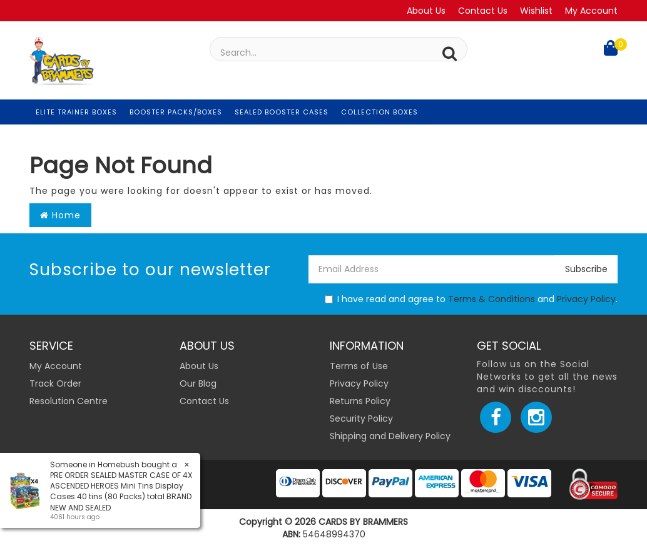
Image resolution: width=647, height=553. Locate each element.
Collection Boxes (379, 112)
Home (60, 215)
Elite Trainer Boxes (76, 112)
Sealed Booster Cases (282, 112)
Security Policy (361, 418)
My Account (591, 10)
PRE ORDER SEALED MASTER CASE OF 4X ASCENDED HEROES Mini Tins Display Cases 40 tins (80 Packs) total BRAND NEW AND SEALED (121, 491)
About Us (426, 10)
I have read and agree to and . (471, 299)
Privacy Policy (586, 299)
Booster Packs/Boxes (176, 112)
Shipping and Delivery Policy (390, 436)
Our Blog (198, 383)
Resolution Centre (68, 401)
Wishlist (536, 10)
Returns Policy (360, 401)
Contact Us (482, 10)
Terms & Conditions (491, 299)
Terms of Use (359, 366)
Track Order (55, 383)
